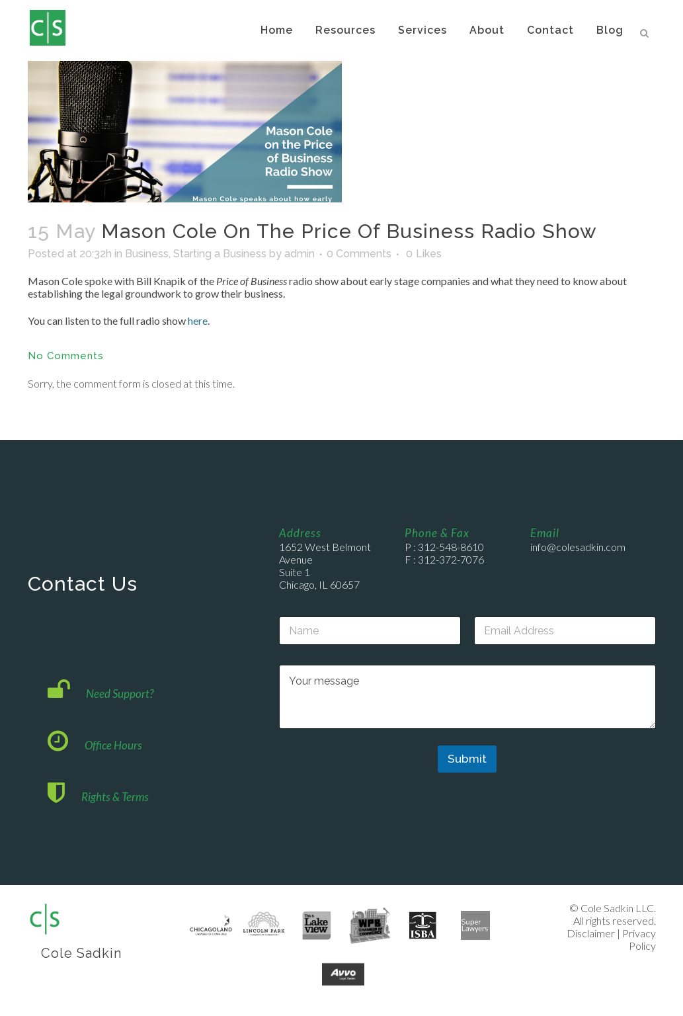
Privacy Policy (639, 939)
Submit (467, 758)
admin (299, 253)
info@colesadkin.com (577, 546)
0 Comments (359, 253)
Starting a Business (219, 253)
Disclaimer (591, 933)
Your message (467, 697)
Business (147, 253)
